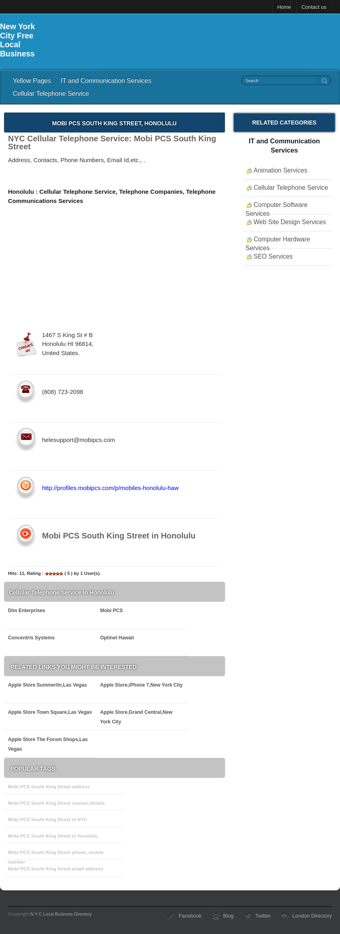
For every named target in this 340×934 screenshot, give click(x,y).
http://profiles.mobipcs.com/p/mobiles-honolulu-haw (110, 487)
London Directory (312, 916)
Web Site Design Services (289, 222)
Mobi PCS (111, 610)
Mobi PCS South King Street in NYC (47, 819)
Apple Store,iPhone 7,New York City (141, 685)
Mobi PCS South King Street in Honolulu (53, 835)
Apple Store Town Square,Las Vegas (50, 712)
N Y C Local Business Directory (60, 914)
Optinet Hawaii (117, 638)
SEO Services (272, 256)
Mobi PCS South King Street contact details (56, 802)
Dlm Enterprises (26, 610)
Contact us (314, 7)
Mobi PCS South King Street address (49, 786)
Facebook (190, 916)
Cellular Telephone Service (51, 93)
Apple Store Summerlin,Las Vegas (47, 685)
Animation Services (280, 170)
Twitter (263, 916)
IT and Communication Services (105, 80)
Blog (228, 916)
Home (284, 7)
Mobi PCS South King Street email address (55, 868)
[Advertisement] (194, 40)
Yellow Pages (32, 80)
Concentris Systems (31, 638)
